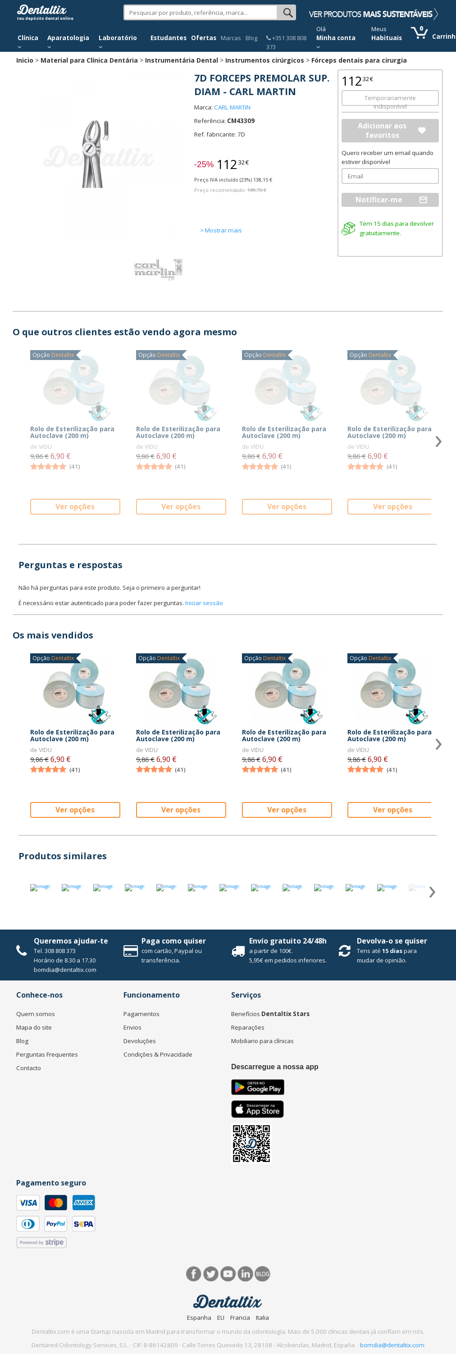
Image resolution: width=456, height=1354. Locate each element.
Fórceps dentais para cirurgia (359, 60)
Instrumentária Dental (181, 60)
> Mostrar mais (221, 230)
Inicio (24, 60)
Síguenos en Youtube (228, 1274)
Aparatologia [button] (68, 42)
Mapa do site (34, 1027)
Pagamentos (141, 1014)
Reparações (247, 1027)
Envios (132, 1027)
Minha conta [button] (336, 42)
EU (220, 1317)
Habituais (386, 38)
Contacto (28, 1068)
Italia (262, 1317)
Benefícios (270, 1014)
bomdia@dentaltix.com (65, 970)
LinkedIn (245, 1274)
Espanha (199, 1317)
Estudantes (168, 38)
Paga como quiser (173, 941)
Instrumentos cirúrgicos (264, 60)
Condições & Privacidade (157, 1054)
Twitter (211, 1274)
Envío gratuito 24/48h (288, 941)
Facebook (194, 1274)
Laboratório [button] (118, 42)
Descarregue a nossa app (275, 1067)
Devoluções (139, 1041)
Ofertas (203, 38)
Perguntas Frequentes (47, 1054)
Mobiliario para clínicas (262, 1041)
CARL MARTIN (232, 107)
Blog (251, 38)
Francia (240, 1317)
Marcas (231, 38)
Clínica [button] (28, 42)
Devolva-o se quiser (392, 941)
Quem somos (35, 1014)
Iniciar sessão (204, 603)
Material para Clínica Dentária (89, 60)
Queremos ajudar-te (71, 941)
